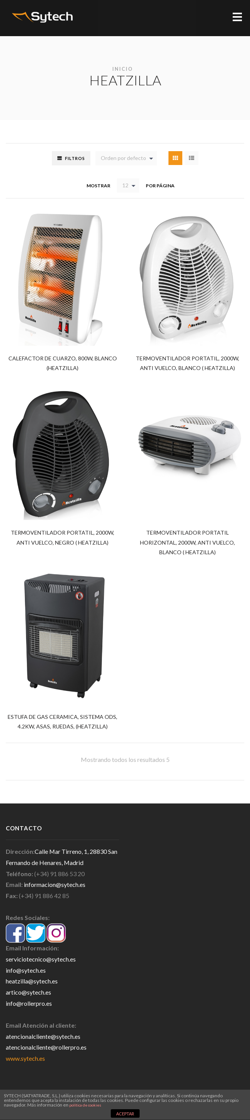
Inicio (122, 69)
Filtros (75, 158)
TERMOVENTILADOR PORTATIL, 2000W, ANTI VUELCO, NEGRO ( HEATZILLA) (62, 537)
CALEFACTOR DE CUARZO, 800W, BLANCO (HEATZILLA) (62, 363)
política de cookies (85, 1105)
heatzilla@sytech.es (32, 982)
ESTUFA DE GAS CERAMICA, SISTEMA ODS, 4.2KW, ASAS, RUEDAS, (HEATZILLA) (62, 722)
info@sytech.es (26, 971)
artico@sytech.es (28, 993)
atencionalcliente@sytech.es (43, 1037)
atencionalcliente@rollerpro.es (46, 1048)
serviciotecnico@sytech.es (41, 960)
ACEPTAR (125, 1113)
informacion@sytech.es (54, 885)
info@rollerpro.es (29, 1004)
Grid (175, 158)
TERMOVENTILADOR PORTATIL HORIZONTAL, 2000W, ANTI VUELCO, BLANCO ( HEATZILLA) (187, 542)
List (191, 158)
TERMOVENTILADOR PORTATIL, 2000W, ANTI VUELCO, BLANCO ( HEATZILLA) (187, 363)
